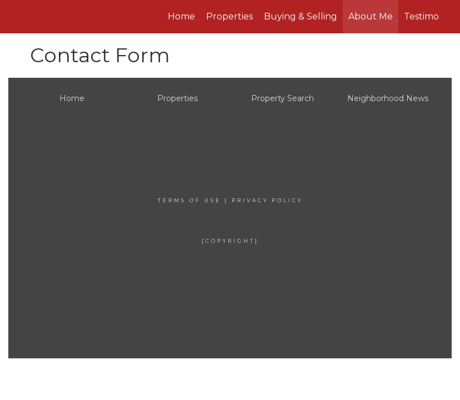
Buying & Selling (300, 16)
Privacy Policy (267, 200)
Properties (229, 16)
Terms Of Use (189, 200)
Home (181, 16)
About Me (370, 16)
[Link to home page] (89, 16)
